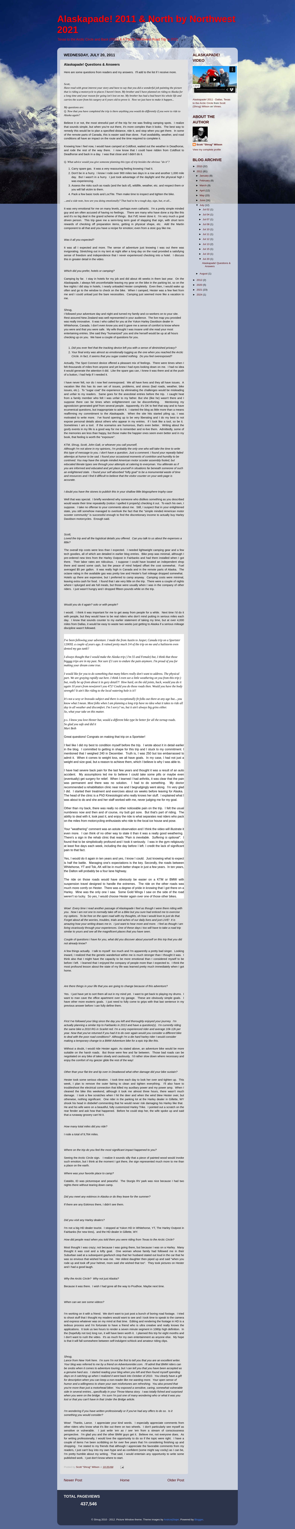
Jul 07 (206, 219)
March (203, 185)
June (203, 200)
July (202, 205)
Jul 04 (206, 214)
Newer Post (73, 1480)
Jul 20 (206, 259)
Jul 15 (206, 249)
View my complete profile (207, 149)
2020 (200, 284)
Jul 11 (206, 234)
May (202, 195)
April (202, 190)
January (204, 175)
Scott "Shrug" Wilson (209, 144)
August (204, 273)
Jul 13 (206, 244)
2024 (200, 294)
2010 (200, 166)
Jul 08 (206, 224)
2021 (200, 289)
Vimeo (217, 106)
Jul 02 (206, 209)
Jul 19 (206, 253)
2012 (200, 280)
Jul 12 (206, 239)
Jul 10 (206, 229)
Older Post (175, 1480)
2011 (200, 171)
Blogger (198, 1519)
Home (124, 1480)
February (205, 180)
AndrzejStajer (171, 1519)
